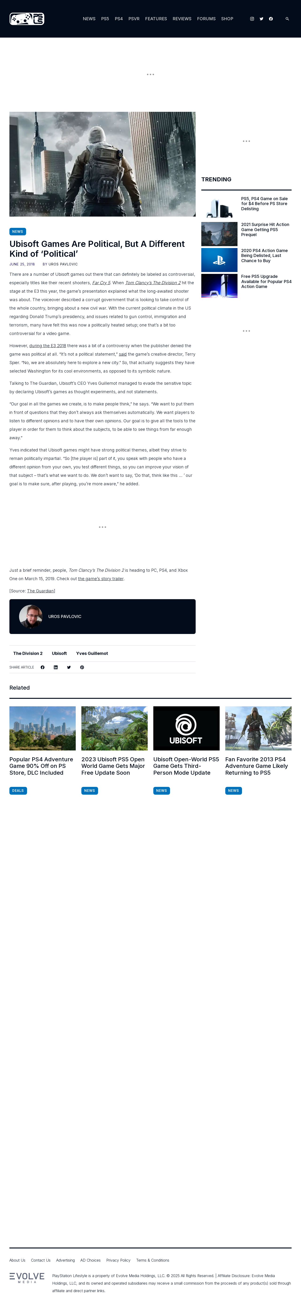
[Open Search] (287, 19)
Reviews (182, 18)
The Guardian (40, 590)
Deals (18, 791)
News (89, 18)
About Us (17, 1260)
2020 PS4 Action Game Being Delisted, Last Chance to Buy (264, 255)
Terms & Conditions (152, 1260)
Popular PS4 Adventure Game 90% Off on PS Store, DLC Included (41, 766)
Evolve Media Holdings (135, 1275)
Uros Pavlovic (63, 264)
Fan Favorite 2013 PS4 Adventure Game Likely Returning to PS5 (256, 766)
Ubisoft (59, 653)
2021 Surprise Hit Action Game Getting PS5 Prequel (265, 229)
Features (156, 18)
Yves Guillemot (92, 653)
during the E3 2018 (47, 345)
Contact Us (41, 1260)
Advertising (65, 1260)
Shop (227, 18)
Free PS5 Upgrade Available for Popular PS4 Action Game (266, 281)
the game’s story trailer (100, 578)
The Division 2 (28, 653)
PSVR (133, 18)
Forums (206, 18)
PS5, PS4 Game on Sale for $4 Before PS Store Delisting (264, 203)
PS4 (119, 18)
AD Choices (90, 1260)
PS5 (105, 18)
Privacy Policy (118, 1260)
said (123, 354)
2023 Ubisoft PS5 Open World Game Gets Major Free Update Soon (113, 766)
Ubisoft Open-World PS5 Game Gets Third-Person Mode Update (186, 766)
